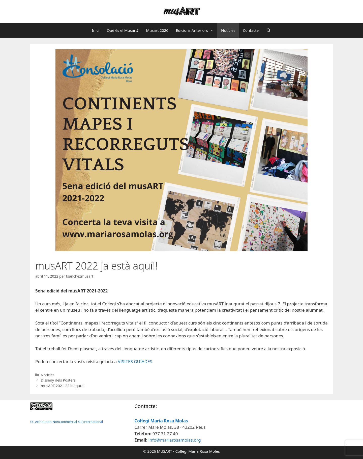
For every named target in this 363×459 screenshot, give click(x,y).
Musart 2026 (157, 30)
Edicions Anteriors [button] (196, 30)
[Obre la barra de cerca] (268, 30)
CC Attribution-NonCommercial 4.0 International (66, 421)
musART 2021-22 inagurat (63, 385)
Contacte (251, 30)
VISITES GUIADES (135, 361)
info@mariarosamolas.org (174, 440)
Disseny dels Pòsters (58, 380)
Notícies (228, 30)
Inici (95, 30)
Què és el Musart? (123, 30)
